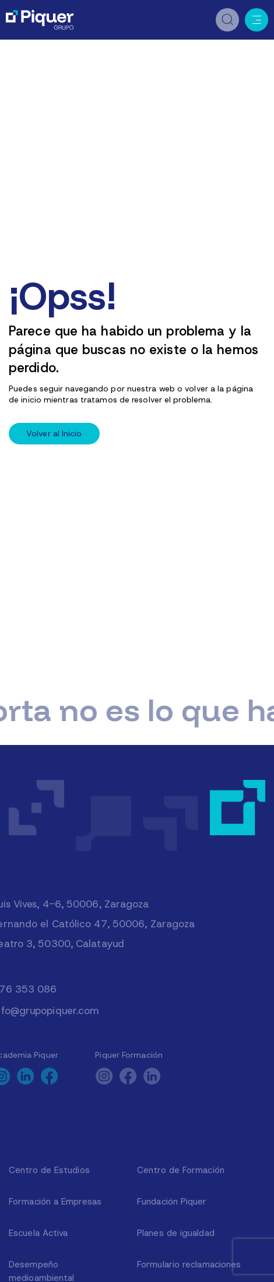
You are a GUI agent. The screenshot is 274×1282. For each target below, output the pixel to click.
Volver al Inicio (54, 433)
